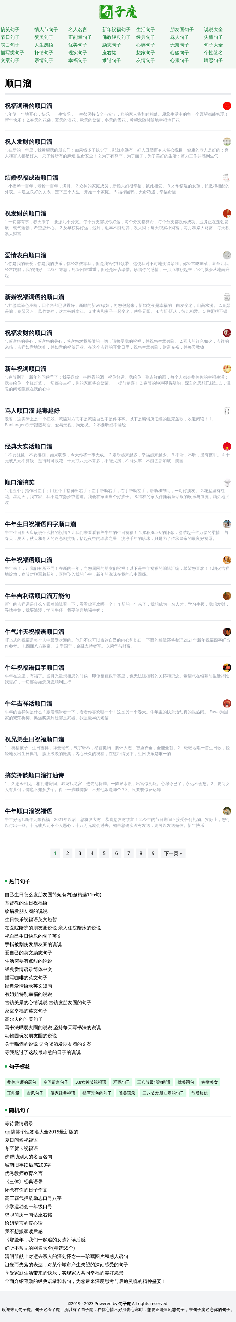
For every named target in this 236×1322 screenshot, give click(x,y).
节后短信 (199, 1093)
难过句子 (111, 60)
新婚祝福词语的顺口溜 (34, 297)
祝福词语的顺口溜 (28, 106)
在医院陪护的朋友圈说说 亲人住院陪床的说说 (53, 927)
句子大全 (213, 45)
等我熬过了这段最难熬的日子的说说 (43, 1052)
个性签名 (213, 52)
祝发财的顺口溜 (25, 213)
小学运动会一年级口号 (28, 1206)
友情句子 (145, 60)
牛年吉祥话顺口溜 (28, 703)
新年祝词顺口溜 (25, 369)
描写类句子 (12, 52)
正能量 (13, 1093)
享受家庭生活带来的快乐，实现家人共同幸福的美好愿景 (64, 1273)
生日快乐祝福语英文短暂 (31, 919)
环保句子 (121, 1082)
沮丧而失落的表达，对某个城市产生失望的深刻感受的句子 (66, 1264)
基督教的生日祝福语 (26, 903)
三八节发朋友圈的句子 (163, 1093)
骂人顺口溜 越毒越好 (32, 410)
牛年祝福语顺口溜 (28, 560)
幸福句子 (77, 60)
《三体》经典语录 (24, 1181)
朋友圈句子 (182, 29)
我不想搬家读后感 (24, 1231)
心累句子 (179, 60)
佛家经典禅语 (62, 1093)
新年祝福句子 (116, 29)
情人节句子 (46, 29)
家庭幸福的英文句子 (26, 1010)
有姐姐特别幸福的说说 (28, 994)
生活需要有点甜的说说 (28, 961)
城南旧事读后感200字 (28, 1165)
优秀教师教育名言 (24, 1173)
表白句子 (10, 45)
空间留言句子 (55, 1082)
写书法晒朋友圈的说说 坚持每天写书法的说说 (53, 1027)
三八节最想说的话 (153, 1082)
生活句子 (145, 29)
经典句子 (145, 37)
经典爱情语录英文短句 (28, 986)
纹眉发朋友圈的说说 (26, 911)
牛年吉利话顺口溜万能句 (37, 596)
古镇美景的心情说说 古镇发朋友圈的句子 (48, 1002)
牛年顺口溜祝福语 (28, 811)
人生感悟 (43, 45)
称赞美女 (209, 1082)
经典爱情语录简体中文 (28, 969)
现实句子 (77, 52)
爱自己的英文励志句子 (28, 952)
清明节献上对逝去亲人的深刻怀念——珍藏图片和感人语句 (66, 1256)
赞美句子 (43, 37)
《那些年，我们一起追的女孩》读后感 (45, 1239)
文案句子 (10, 60)
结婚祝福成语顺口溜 (31, 177)
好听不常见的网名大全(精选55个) (40, 1248)
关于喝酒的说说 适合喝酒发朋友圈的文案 (48, 1044)
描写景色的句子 (97, 1093)
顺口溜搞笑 (19, 482)
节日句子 (10, 37)
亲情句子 (43, 60)
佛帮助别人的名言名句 (28, 1156)
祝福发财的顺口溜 (28, 333)
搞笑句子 (10, 29)
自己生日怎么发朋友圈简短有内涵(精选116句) (53, 894)
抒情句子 (43, 52)
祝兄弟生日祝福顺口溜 (34, 739)
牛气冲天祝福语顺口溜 (34, 632)
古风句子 (35, 1093)
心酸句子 (179, 52)
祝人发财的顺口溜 (28, 142)
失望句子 (213, 37)
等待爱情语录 (19, 1123)
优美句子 (77, 45)
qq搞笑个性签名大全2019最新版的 (41, 1131)
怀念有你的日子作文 (26, 1190)
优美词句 (186, 1082)
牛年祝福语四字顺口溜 (34, 668)
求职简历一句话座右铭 (28, 1214)
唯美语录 (127, 1093)
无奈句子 (179, 45)
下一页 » (173, 853)
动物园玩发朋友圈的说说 (31, 1035)
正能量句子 (80, 37)
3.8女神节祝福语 (90, 1082)
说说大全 (213, 29)
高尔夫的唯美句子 (24, 1019)
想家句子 (145, 52)
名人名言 (77, 29)
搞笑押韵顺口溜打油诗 (34, 775)
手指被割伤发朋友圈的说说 (33, 944)
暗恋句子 (213, 60)
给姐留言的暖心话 (24, 1223)
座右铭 (109, 52)
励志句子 (111, 45)
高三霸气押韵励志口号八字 (33, 1198)
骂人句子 (179, 37)
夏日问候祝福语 (21, 1140)
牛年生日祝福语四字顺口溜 (40, 524)
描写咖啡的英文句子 (26, 977)
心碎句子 (145, 45)
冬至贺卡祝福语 (21, 1148)
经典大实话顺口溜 (28, 446)
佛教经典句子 (116, 37)
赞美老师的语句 (21, 1082)
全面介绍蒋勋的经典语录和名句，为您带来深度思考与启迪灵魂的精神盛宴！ (85, 1281)
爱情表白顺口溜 (25, 255)
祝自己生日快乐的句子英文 (33, 936)
